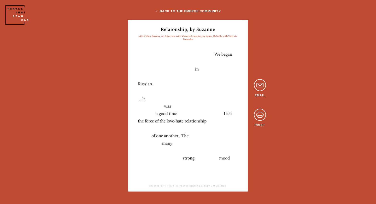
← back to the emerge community (188, 11)
